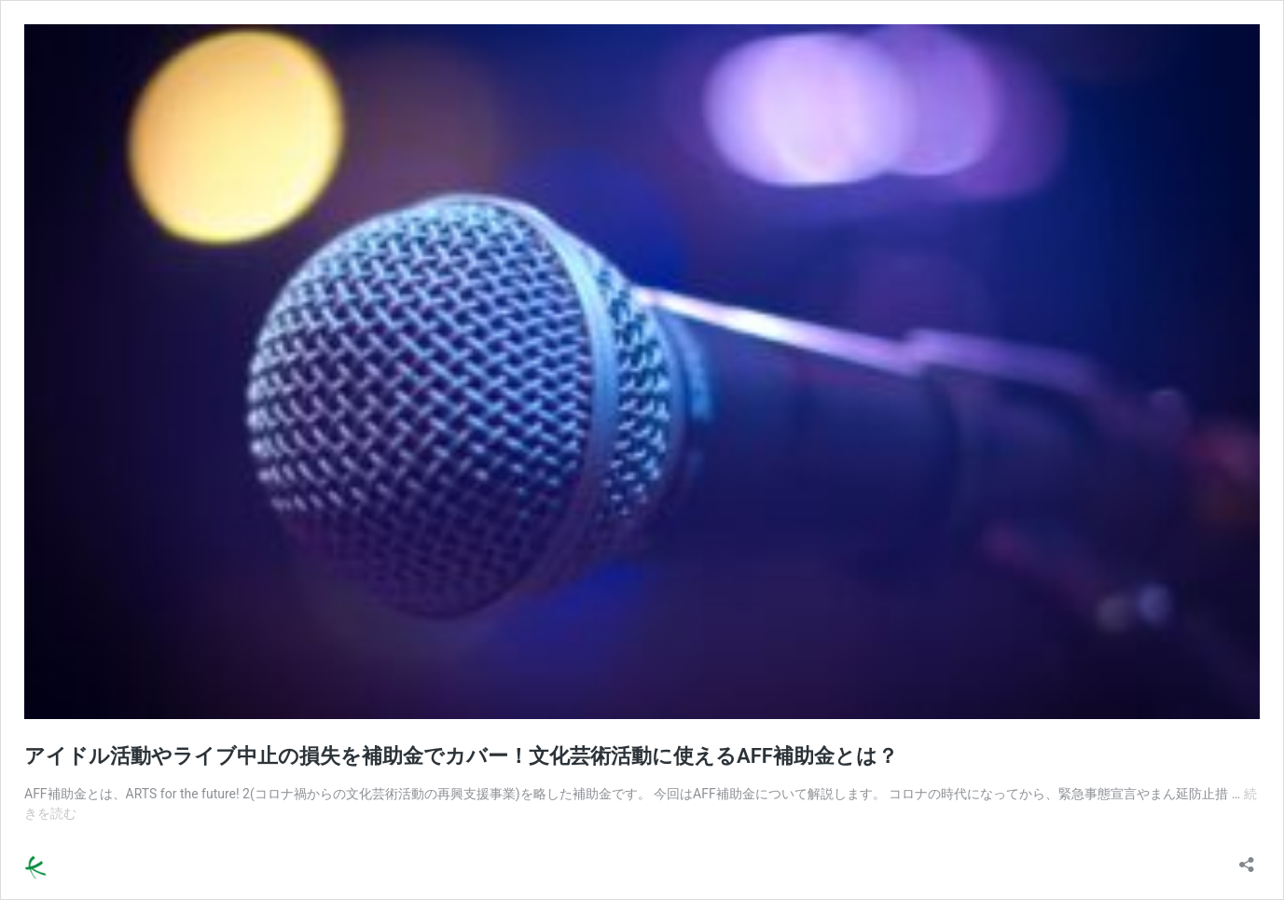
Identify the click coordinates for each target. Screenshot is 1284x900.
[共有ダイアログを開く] (1247, 858)
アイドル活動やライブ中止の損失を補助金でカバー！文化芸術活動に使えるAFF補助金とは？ (461, 756)
